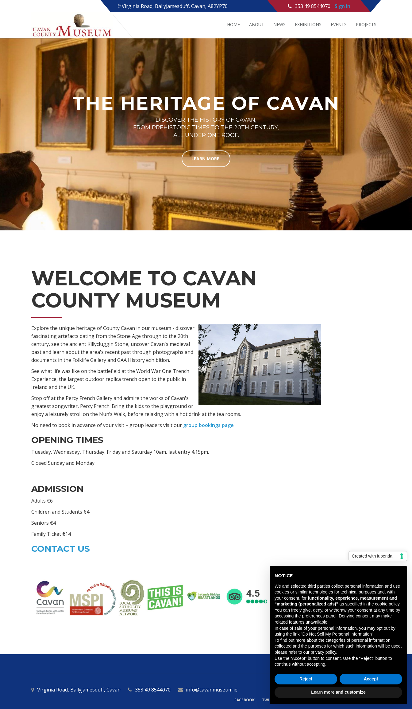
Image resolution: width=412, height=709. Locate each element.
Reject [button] (305, 678)
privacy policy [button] (323, 652)
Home (233, 24)
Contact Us (60, 548)
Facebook (244, 700)
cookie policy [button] (387, 603)
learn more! (206, 158)
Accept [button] (371, 678)
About (256, 24)
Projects (366, 24)
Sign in (342, 6)
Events (339, 24)
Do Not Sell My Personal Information (337, 634)
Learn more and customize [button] (338, 692)
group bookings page (208, 425)
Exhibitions (308, 24)
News (279, 24)
